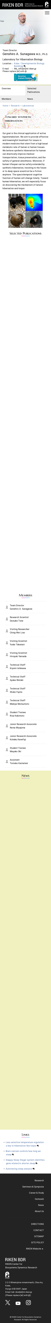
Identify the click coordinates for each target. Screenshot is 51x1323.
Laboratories (28, 105)
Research (15, 105)
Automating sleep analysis (20, 1169)
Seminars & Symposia (33, 1186)
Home (5, 105)
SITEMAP (39, 1236)
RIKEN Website (33, 1248)
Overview (6, 88)
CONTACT (38, 1230)
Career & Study (36, 1193)
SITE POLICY (37, 1242)
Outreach (39, 1199)
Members (6, 99)
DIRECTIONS (37, 1224)
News (30, 99)
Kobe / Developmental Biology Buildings (29, 64)
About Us (39, 1211)
